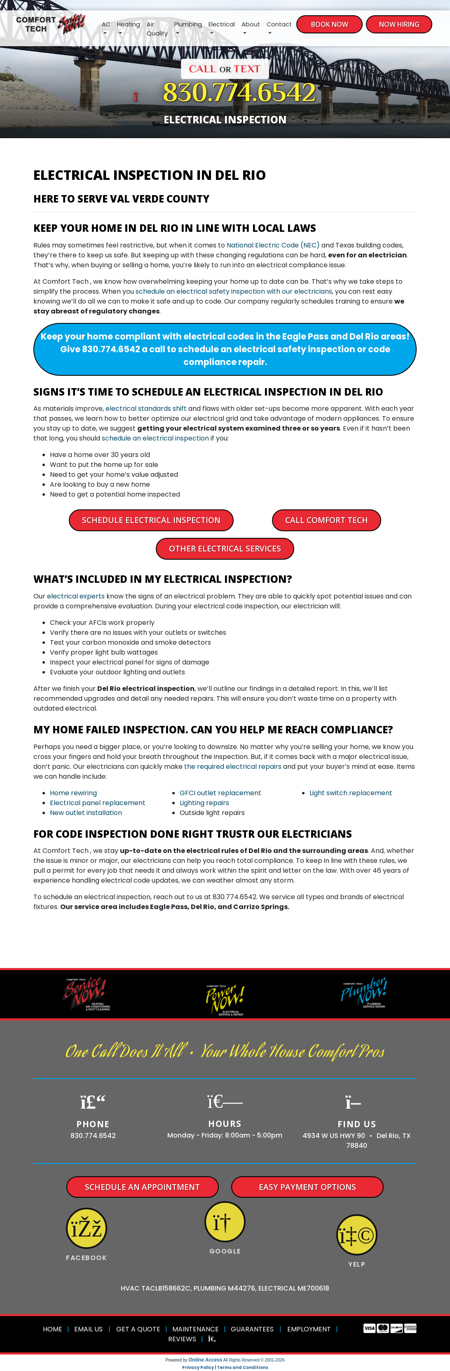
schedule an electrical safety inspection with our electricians (234, 291)
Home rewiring (73, 793)
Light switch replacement (350, 793)
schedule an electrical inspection (155, 438)
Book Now (329, 24)
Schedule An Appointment (142, 1186)
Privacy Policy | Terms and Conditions (225, 1367)
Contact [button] (279, 24)
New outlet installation (86, 812)
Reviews (182, 1339)
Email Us (88, 1329)
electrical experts (76, 596)
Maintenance (195, 1329)
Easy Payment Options (307, 1186)
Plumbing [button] (188, 24)
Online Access (205, 1360)
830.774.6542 (239, 94)
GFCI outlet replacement (220, 793)
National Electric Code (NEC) (273, 245)
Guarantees (252, 1329)
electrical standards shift (146, 408)
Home (52, 1329)
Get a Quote (138, 1329)
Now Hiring (399, 24)
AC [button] (106, 24)
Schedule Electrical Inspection (151, 519)
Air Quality (157, 29)
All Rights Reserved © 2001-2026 (254, 1360)
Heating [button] (128, 24)
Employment (309, 1329)
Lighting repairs (204, 803)
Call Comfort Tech (326, 519)
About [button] (250, 24)
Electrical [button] (222, 24)
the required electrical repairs (232, 766)
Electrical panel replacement (97, 803)
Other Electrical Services (225, 548)
